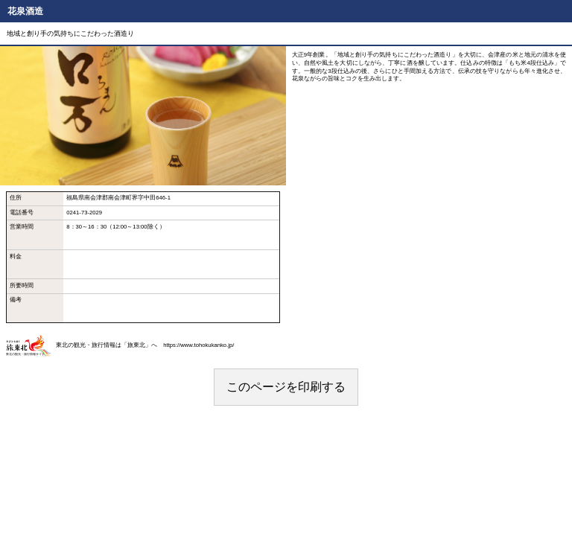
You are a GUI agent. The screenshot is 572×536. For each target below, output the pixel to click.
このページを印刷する (286, 386)
